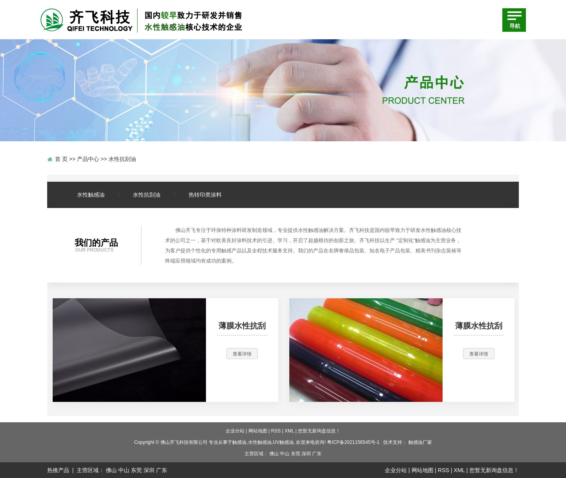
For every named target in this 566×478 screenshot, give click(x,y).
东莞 (295, 453)
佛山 (274, 453)
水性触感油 (91, 195)
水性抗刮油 (122, 159)
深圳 (306, 453)
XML (289, 431)
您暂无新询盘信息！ (319, 431)
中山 (284, 453)
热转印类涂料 (205, 195)
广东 (317, 453)
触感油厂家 (420, 442)
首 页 (61, 159)
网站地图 (257, 431)
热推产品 (58, 470)
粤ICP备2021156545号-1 (353, 442)
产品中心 (88, 159)
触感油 (239, 442)
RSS (276, 431)
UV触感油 (283, 442)
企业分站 (235, 431)
